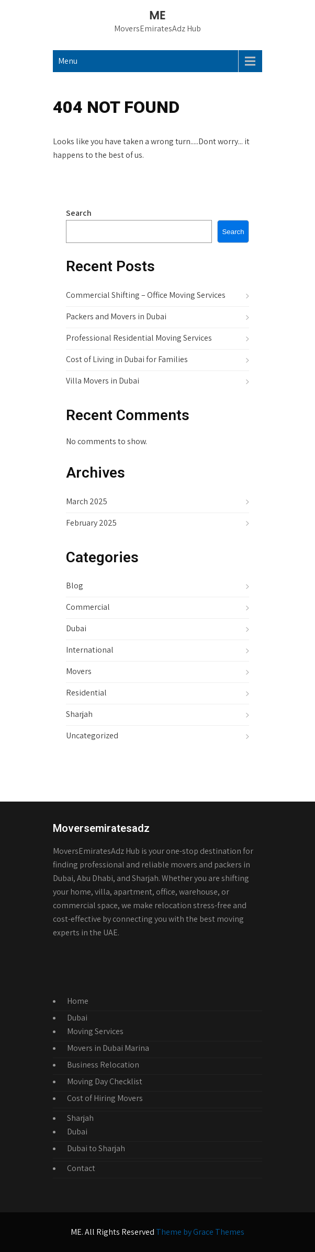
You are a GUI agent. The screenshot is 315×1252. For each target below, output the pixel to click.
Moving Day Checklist (104, 1081)
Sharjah (79, 714)
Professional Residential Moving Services (139, 337)
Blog (74, 585)
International (90, 649)
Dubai (76, 628)
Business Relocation (103, 1064)
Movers (79, 671)
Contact (81, 1168)
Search (79, 212)
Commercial (88, 606)
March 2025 (86, 501)
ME (157, 15)
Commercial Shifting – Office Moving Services (146, 294)
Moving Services (95, 1031)
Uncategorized (92, 735)
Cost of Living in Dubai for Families (127, 359)
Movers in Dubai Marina (108, 1047)
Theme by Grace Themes (200, 1231)
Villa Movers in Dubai (102, 380)
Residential (86, 692)
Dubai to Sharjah (96, 1148)
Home (77, 1000)
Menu (67, 60)
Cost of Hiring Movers (105, 1098)
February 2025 (91, 522)
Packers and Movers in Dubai (116, 316)
